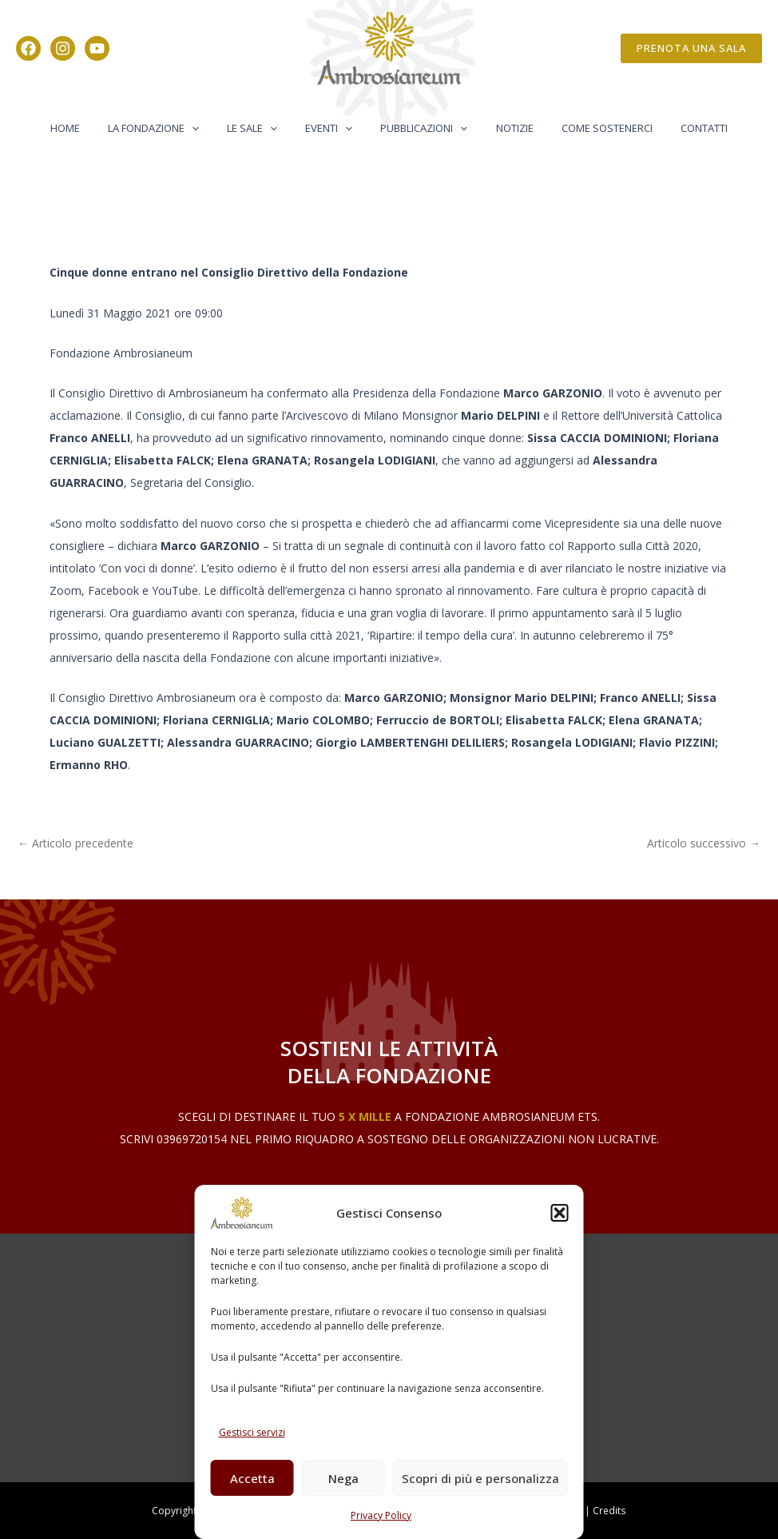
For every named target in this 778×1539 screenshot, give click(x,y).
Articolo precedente (75, 843)
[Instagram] (62, 48)
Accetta (252, 1478)
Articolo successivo (703, 843)
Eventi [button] (332, 128)
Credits (609, 1510)
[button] (560, 1213)
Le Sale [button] (263, 128)
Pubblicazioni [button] (420, 128)
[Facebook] (28, 48)
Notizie (503, 128)
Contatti (678, 128)
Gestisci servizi (252, 1432)
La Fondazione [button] (171, 128)
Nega (343, 1478)
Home (90, 128)
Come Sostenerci (588, 128)
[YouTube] (97, 48)
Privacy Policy (381, 1515)
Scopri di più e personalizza (480, 1478)
